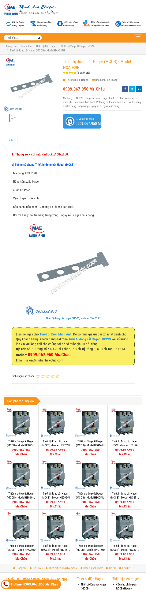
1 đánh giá (83, 72)
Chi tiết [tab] (10, 140)
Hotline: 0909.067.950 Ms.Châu (30, 584)
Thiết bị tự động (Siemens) (62, 568)
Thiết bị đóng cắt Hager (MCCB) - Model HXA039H (73, 318)
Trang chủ (20, 568)
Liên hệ (124, 568)
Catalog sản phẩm (91, 568)
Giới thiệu (36, 568)
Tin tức (111, 568)
